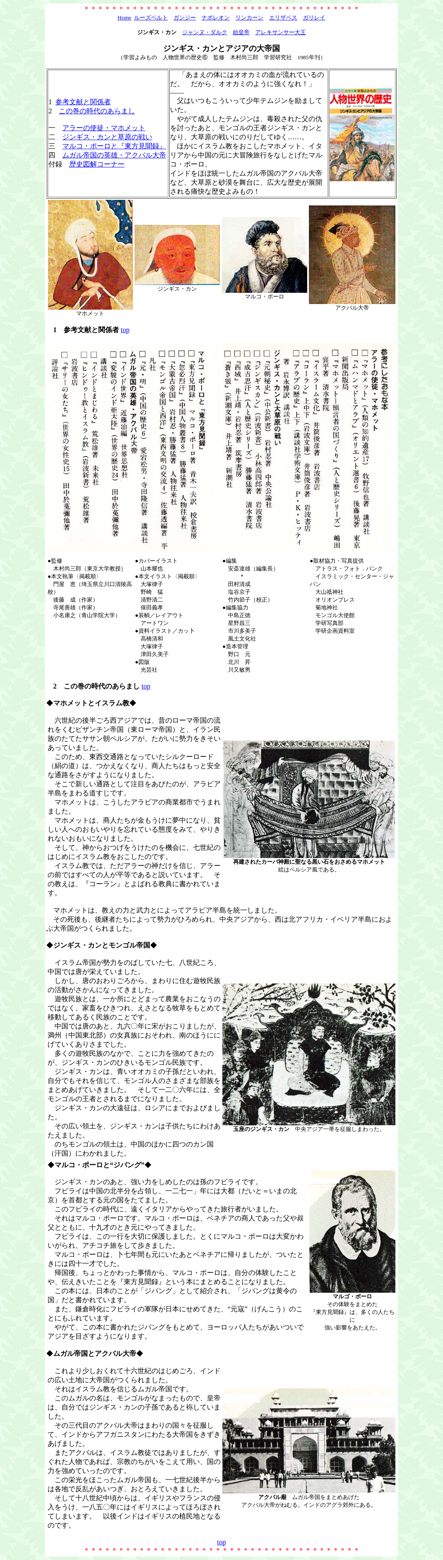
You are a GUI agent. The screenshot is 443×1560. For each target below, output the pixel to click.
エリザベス (283, 17)
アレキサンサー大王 (280, 32)
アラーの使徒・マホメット (103, 127)
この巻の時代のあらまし (97, 111)
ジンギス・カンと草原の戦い (107, 137)
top (125, 329)
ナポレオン (216, 17)
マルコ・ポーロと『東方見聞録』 (114, 146)
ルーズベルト (151, 17)
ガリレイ (314, 17)
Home (125, 17)
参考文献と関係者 (83, 102)
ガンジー (184, 17)
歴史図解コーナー (97, 164)
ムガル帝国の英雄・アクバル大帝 (114, 155)
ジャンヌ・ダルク (204, 32)
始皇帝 (241, 32)
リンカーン (249, 17)
